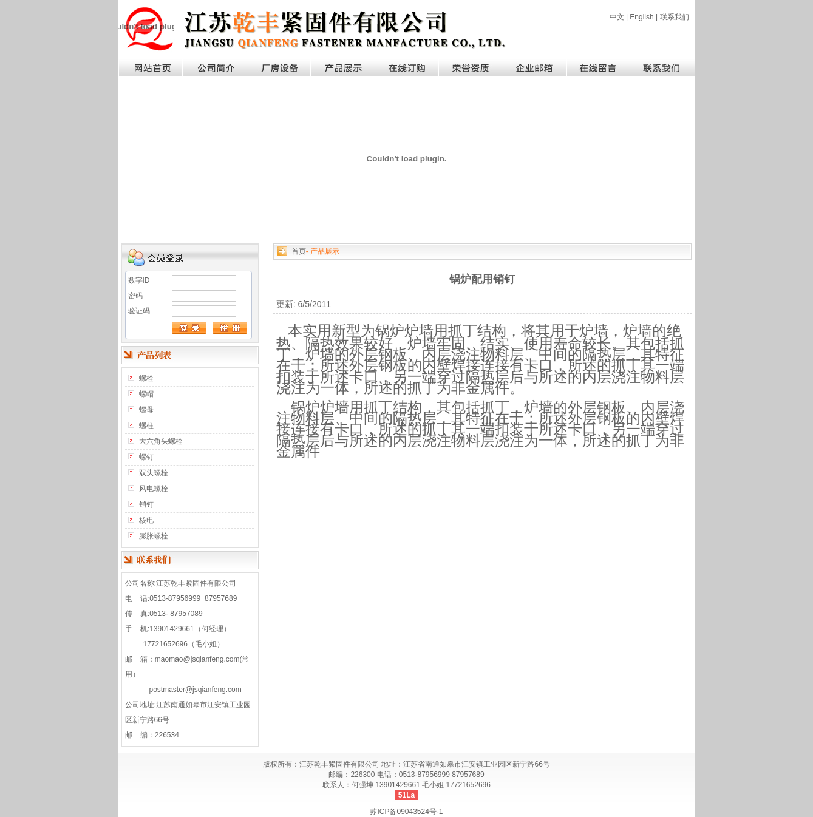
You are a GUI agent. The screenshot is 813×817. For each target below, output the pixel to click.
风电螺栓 (153, 488)
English (641, 17)
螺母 (146, 409)
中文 (617, 17)
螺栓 (146, 378)
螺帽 (146, 394)
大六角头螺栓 (161, 441)
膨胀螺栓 (153, 536)
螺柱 (146, 425)
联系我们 (674, 17)
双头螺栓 (153, 473)
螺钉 (146, 457)
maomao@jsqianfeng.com (197, 659)
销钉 (146, 504)
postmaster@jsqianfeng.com (195, 689)
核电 (146, 520)
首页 (298, 251)
